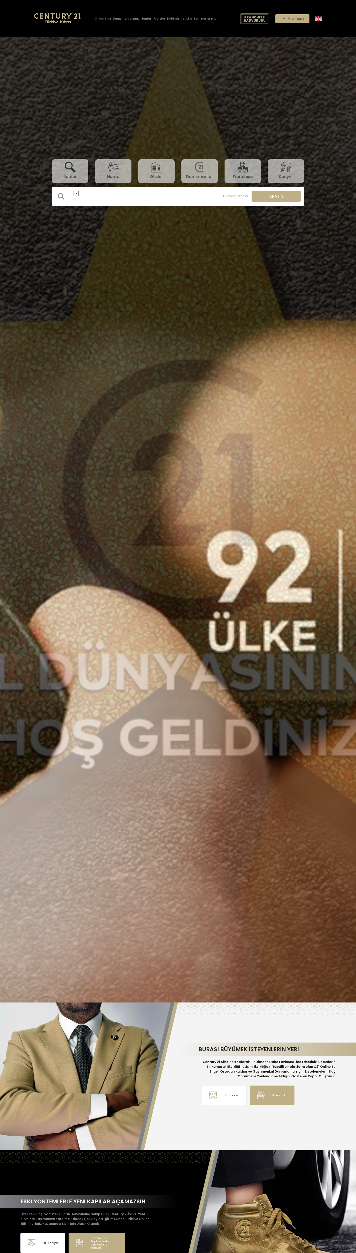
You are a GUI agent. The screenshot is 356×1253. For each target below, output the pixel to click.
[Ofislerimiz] (103, 19)
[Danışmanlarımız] (126, 19)
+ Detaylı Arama (235, 196)
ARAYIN (276, 196)
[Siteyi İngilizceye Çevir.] (318, 18)
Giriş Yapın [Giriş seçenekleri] (292, 18)
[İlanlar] (146, 19)
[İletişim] (186, 19)
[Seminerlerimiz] (205, 19)
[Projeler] (159, 19)
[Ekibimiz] (173, 19)
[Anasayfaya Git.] (58, 18)
